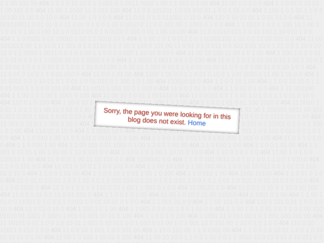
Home (197, 122)
